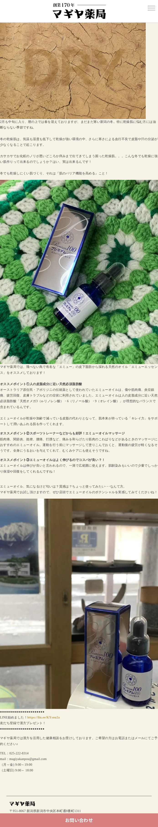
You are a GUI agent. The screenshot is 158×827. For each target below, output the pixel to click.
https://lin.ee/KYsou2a (43, 717)
